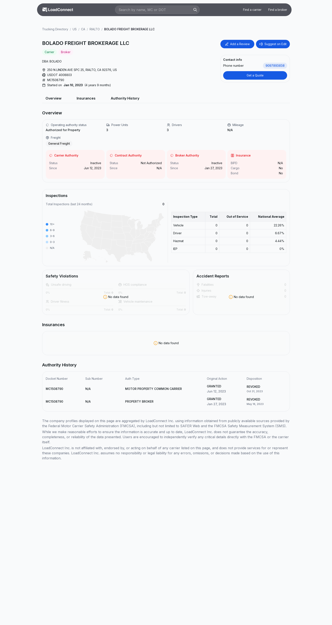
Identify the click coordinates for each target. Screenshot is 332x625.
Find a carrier (252, 9)
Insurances (86, 98)
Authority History (125, 98)
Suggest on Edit (272, 44)
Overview (53, 98)
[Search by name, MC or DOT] (155, 9)
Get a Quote (255, 75)
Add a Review (237, 44)
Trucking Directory (55, 29)
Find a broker (277, 9)
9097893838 (275, 65)
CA (83, 29)
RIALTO (95, 29)
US (75, 29)
